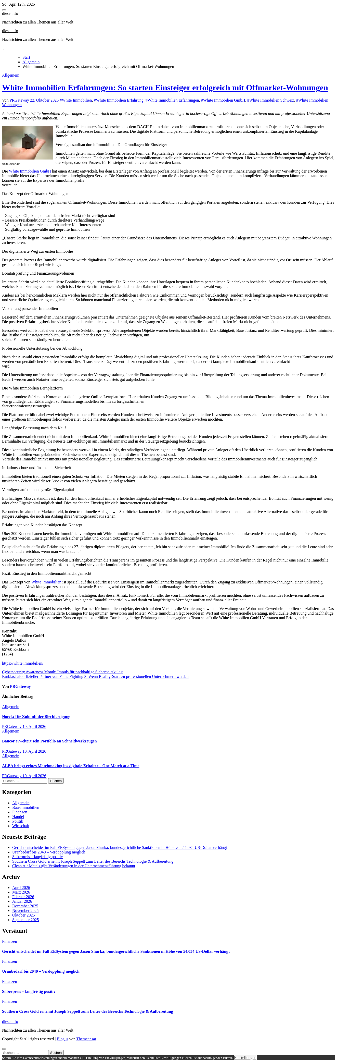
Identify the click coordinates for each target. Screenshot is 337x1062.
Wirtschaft (20, 826)
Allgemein (10, 75)
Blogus (62, 1039)
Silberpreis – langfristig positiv (37, 857)
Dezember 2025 (25, 906)
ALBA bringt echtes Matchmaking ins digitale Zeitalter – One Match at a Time (70, 766)
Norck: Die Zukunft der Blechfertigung (36, 716)
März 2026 (21, 892)
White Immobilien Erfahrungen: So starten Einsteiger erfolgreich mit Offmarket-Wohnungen (165, 87)
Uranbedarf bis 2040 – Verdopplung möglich (48, 852)
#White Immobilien (76, 100)
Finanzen (19, 812)
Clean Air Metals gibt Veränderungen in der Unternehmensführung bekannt (73, 866)
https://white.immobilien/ (22, 663)
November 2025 (25, 910)
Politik (17, 821)
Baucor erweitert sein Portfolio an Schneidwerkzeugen (49, 741)
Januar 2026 (22, 901)
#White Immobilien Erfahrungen (172, 100)
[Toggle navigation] (4, 10)
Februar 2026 (23, 897)
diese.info (10, 13)
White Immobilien (46, 582)
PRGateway (20, 100)
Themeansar (86, 1039)
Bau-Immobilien (25, 807)
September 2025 (25, 920)
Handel (18, 816)
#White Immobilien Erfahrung (119, 100)
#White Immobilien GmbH (223, 100)
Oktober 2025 (23, 915)
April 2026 (21, 887)
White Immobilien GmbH (30, 171)
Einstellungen (245, 1057)
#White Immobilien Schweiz (270, 100)
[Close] (4, 1049)
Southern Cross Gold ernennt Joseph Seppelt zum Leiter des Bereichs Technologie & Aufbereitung (92, 861)
